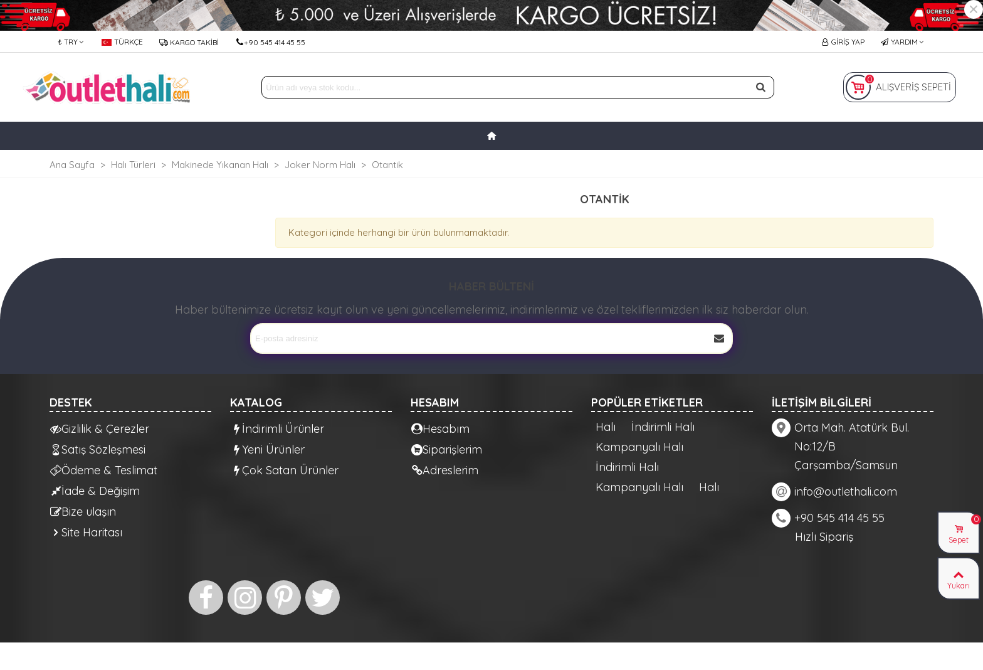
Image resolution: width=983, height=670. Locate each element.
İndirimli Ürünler (277, 428)
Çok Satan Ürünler (285, 470)
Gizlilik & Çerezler (99, 428)
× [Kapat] (974, 9)
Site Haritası (86, 532)
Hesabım (440, 428)
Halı (606, 427)
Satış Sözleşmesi (97, 449)
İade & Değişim (95, 490)
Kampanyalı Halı (639, 447)
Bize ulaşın (83, 511)
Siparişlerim (446, 449)
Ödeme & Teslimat (103, 470)
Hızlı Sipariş (824, 536)
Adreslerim (444, 470)
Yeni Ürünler (268, 449)
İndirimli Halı (663, 427)
